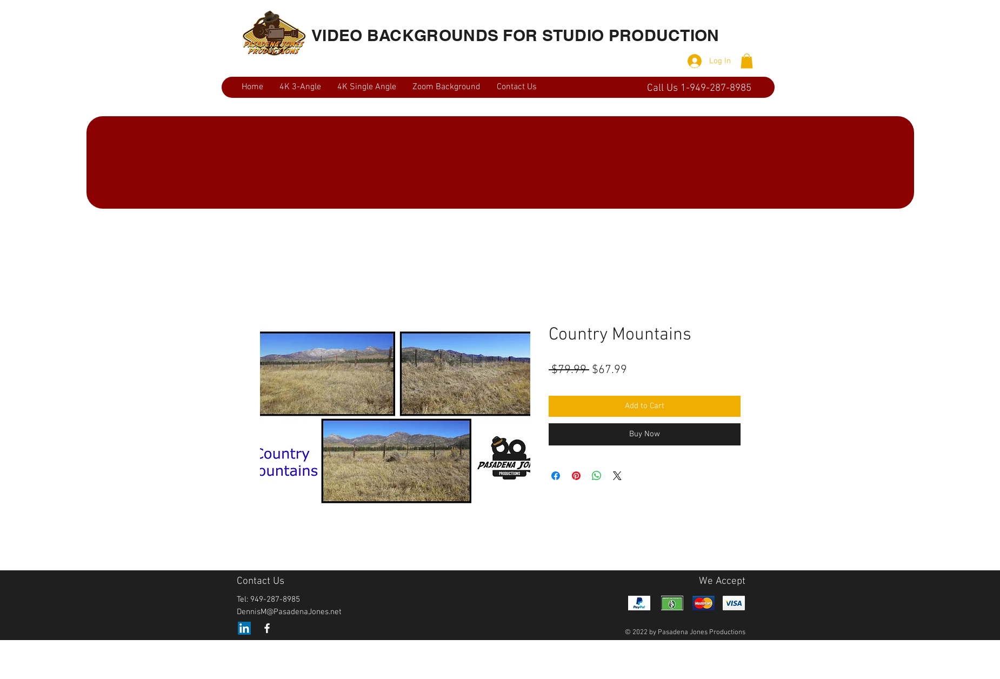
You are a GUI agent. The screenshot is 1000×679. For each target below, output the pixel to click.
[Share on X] (617, 475)
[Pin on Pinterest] (576, 475)
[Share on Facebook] (555, 475)
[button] (747, 61)
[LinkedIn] (244, 628)
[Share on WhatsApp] (596, 475)
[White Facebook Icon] (267, 628)
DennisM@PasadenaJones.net (289, 612)
